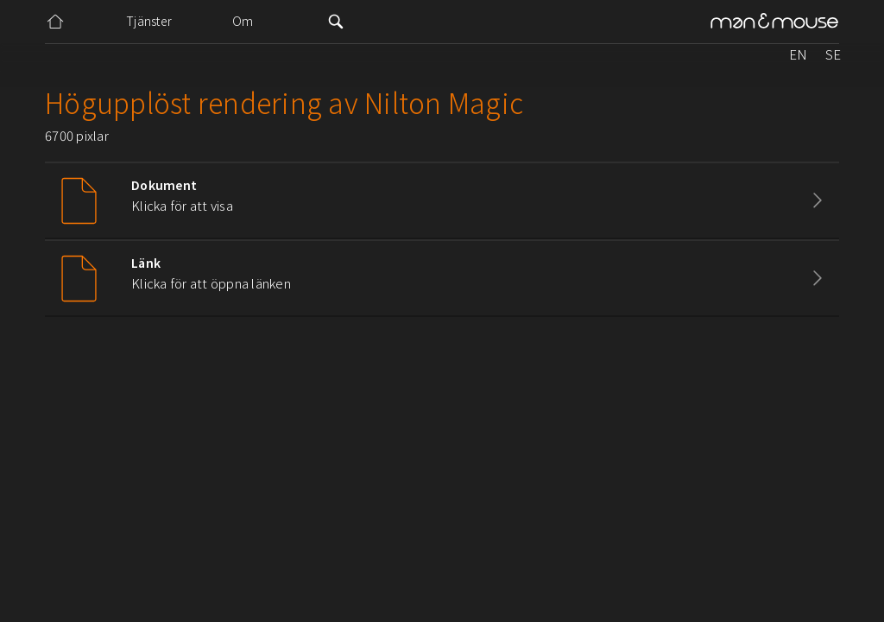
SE (833, 54)
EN (798, 54)
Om (243, 20)
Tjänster (149, 20)
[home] (774, 22)
